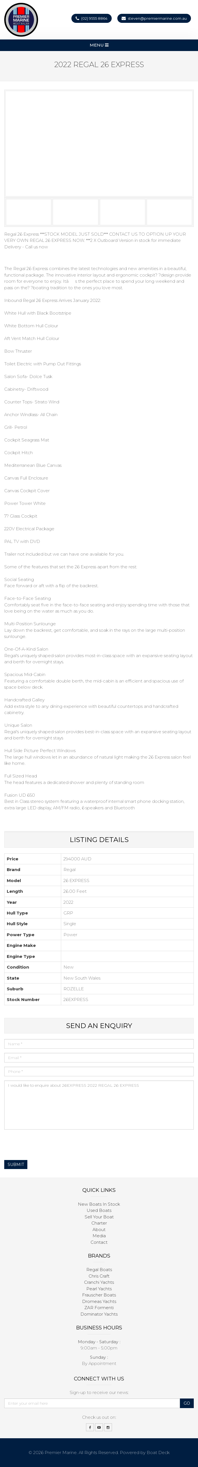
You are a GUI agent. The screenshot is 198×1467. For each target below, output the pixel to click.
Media (99, 1235)
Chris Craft (99, 1276)
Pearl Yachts (99, 1288)
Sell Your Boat (99, 1216)
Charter (99, 1223)
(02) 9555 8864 (94, 18)
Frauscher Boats (99, 1295)
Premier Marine (61, 1452)
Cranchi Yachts (99, 1282)
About (99, 1229)
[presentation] (47, 1145)
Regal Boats (99, 1269)
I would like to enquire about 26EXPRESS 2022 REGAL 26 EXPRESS (99, 1105)
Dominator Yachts (99, 1314)
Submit (16, 1164)
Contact (99, 1242)
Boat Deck (158, 1452)
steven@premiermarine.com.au (157, 18)
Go (187, 1403)
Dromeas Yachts (99, 1301)
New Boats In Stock (99, 1204)
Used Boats (99, 1210)
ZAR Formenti (99, 1307)
